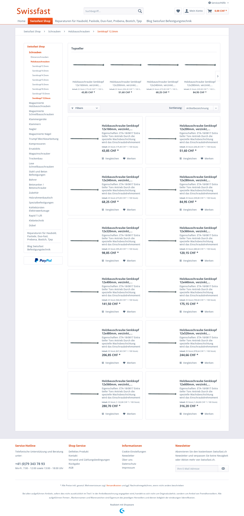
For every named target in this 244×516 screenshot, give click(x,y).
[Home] (21, 21)
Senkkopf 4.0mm (40, 70)
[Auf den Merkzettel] (129, 159)
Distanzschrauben (40, 57)
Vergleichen (110, 158)
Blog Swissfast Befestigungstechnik (38, 248)
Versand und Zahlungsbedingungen (89, 459)
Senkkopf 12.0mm (41, 98)
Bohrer (33, 179)
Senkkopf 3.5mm (40, 66)
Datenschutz (129, 463)
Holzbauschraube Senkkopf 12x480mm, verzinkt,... (120, 331)
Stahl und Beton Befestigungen (38, 173)
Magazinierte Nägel (40, 134)
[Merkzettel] (178, 11)
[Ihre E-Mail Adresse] (196, 468)
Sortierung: (175, 107)
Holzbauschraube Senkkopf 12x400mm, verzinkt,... (120, 280)
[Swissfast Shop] (40, 21)
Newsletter (128, 455)
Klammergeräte (38, 119)
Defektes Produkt (78, 451)
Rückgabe (74, 463)
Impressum (128, 467)
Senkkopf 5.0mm (40, 79)
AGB (71, 467)
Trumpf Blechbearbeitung (43, 138)
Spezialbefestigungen (41, 202)
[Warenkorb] (217, 11)
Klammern (35, 124)
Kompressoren (37, 143)
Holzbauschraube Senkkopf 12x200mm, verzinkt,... (125, 83)
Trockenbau (36, 158)
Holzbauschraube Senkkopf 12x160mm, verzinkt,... (88, 83)
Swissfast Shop (36, 46)
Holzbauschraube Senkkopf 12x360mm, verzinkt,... (198, 229)
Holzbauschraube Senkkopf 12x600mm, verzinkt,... (198, 382)
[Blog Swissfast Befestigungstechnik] (169, 21)
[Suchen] (140, 11)
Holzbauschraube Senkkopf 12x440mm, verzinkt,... (198, 280)
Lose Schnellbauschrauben (41, 165)
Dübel (32, 225)
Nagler (33, 129)
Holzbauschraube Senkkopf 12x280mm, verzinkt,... (200, 83)
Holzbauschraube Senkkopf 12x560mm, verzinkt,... (120, 382)
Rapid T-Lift (35, 215)
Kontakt (73, 455)
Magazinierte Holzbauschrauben (39, 104)
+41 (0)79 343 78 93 (30, 464)
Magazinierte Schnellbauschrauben (41, 112)
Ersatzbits (34, 148)
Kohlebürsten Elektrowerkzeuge (39, 209)
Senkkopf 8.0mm (40, 89)
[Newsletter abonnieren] (223, 468)
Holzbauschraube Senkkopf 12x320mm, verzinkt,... (120, 229)
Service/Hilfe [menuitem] (217, 2)
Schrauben (35, 52)
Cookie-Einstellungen (134, 451)
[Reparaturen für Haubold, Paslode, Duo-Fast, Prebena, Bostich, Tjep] (98, 21)
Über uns (127, 459)
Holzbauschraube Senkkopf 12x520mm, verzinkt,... (198, 331)
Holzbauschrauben (40, 61)
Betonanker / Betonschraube (37, 186)
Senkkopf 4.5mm (40, 75)
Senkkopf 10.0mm (41, 93)
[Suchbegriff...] (114, 11)
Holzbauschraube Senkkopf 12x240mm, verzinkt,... (162, 83)
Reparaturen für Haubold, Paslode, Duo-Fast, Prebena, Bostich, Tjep (42, 236)
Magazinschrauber (39, 153)
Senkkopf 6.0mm (40, 84)
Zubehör (34, 192)
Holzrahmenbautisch (41, 197)
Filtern (77, 108)
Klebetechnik (36, 220)
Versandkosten (113, 485)
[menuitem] (114, 11)
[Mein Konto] (194, 11)
